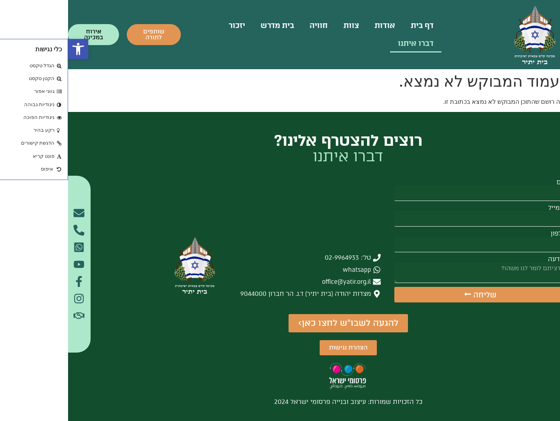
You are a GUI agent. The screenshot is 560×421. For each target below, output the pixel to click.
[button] (10, 49)
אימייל (489, 208)
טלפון (490, 234)
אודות (316, 25)
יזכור (169, 25)
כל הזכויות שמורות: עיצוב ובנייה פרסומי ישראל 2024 (280, 401)
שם (493, 182)
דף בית (354, 25)
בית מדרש (209, 25)
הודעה (489, 259)
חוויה (251, 25)
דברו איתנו (348, 43)
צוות (283, 25)
